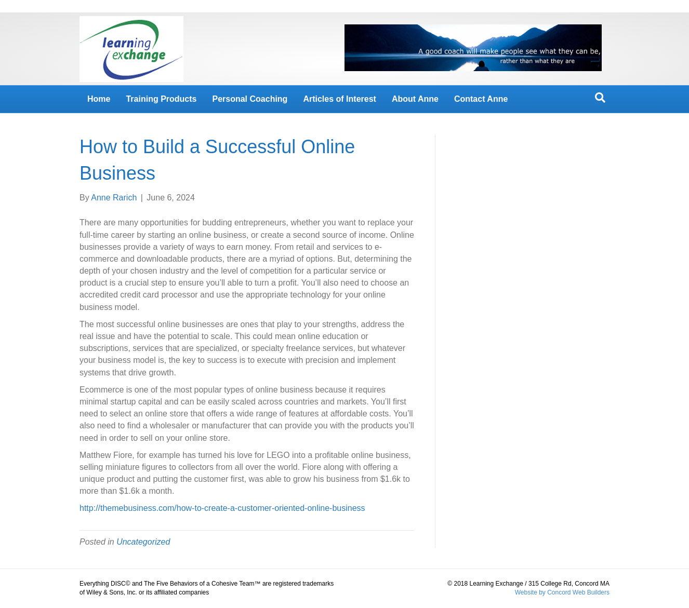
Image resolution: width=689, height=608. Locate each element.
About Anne (415, 98)
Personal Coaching (249, 98)
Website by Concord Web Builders (562, 592)
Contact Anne (481, 98)
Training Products (161, 98)
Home (98, 98)
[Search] (600, 97)
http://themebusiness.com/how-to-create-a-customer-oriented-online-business (222, 508)
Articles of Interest (339, 98)
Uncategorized (143, 541)
